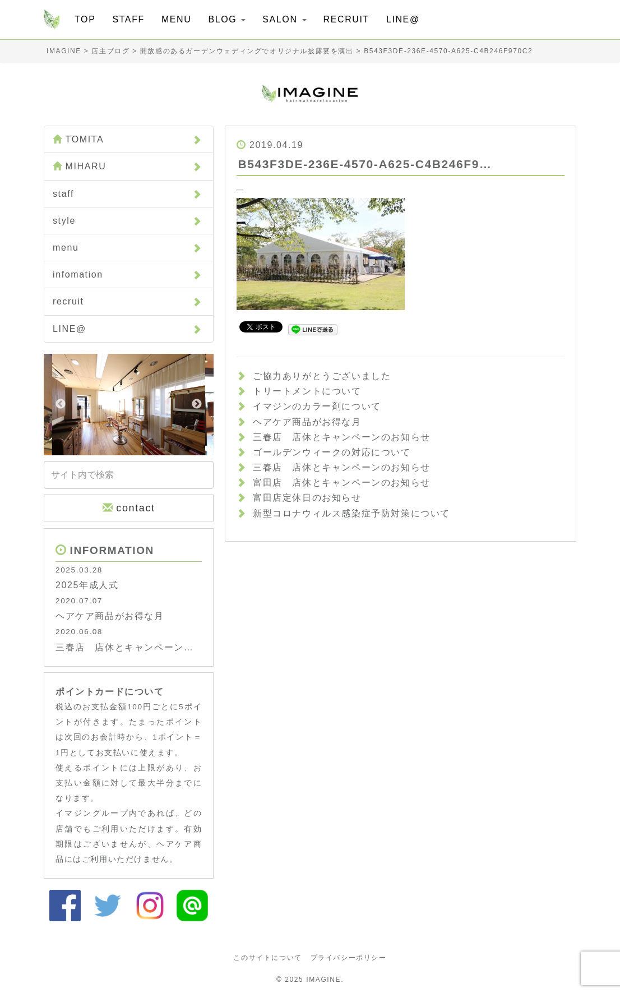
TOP (85, 19)
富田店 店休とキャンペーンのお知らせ (342, 482)
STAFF (128, 19)
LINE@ (403, 19)
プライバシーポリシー (349, 958)
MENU (176, 19)
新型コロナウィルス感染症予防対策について (351, 513)
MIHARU (127, 166)
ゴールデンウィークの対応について (332, 452)
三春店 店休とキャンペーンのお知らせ (342, 437)
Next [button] (196, 404)
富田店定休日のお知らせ (307, 497)
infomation (127, 274)
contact (129, 508)
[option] (128, 404)
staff (127, 193)
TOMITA (127, 139)
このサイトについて (267, 958)
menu (127, 247)
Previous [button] (60, 404)
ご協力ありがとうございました (322, 376)
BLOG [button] (227, 19)
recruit (127, 301)
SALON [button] (284, 19)
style (127, 220)
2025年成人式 (86, 585)
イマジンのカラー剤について (317, 406)
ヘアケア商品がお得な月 (307, 422)
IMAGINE (323, 979)
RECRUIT (346, 19)
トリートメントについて (307, 391)
